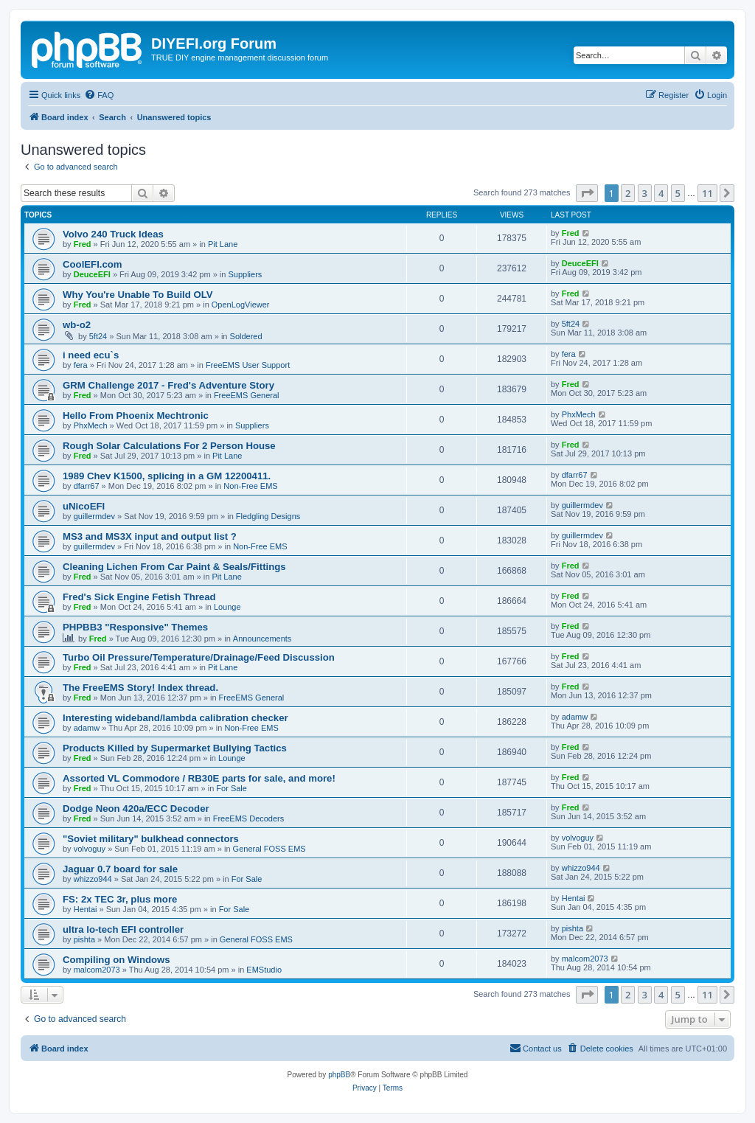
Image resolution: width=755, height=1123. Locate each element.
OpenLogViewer (241, 304)
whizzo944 (93, 879)
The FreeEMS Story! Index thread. (140, 687)
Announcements (262, 638)
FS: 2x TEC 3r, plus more (120, 899)
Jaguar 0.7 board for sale (120, 869)
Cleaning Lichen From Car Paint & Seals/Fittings (174, 566)
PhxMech (91, 425)
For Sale (231, 788)
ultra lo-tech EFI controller (123, 929)
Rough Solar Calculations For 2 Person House (169, 445)
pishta (84, 939)
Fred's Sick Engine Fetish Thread (139, 596)
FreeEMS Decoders (249, 818)
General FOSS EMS (269, 848)
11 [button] (707, 193)
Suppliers (245, 274)
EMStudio (264, 969)
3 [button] (644, 193)
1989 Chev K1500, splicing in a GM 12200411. (167, 475)
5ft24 (98, 336)
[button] (587, 193)
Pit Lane (222, 244)
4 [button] (661, 193)
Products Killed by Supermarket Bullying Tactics (175, 748)
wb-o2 (77, 324)
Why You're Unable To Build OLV (138, 294)
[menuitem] (99, 95)
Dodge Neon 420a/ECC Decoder (136, 808)
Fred (82, 244)
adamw (87, 727)
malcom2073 (97, 969)
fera (81, 365)
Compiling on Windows (116, 959)
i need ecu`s (91, 355)
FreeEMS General (246, 395)
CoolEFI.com (92, 264)
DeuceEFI (92, 274)
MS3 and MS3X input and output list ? (150, 536)
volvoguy (89, 848)
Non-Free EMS (250, 485)
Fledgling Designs (268, 516)
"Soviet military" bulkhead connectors (151, 838)
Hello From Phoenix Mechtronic (136, 415)
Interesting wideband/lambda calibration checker (175, 717)
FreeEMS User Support (248, 365)
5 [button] (678, 193)
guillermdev (94, 516)
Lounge (227, 606)
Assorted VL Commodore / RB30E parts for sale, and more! (199, 778)
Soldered (246, 336)
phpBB (339, 1075)
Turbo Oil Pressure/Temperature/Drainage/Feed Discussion (199, 657)
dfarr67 (87, 485)
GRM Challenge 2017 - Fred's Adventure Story (168, 385)
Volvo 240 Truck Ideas (113, 234)
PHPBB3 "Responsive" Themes (135, 627)
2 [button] (627, 193)
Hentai (85, 909)
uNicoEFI (84, 506)
